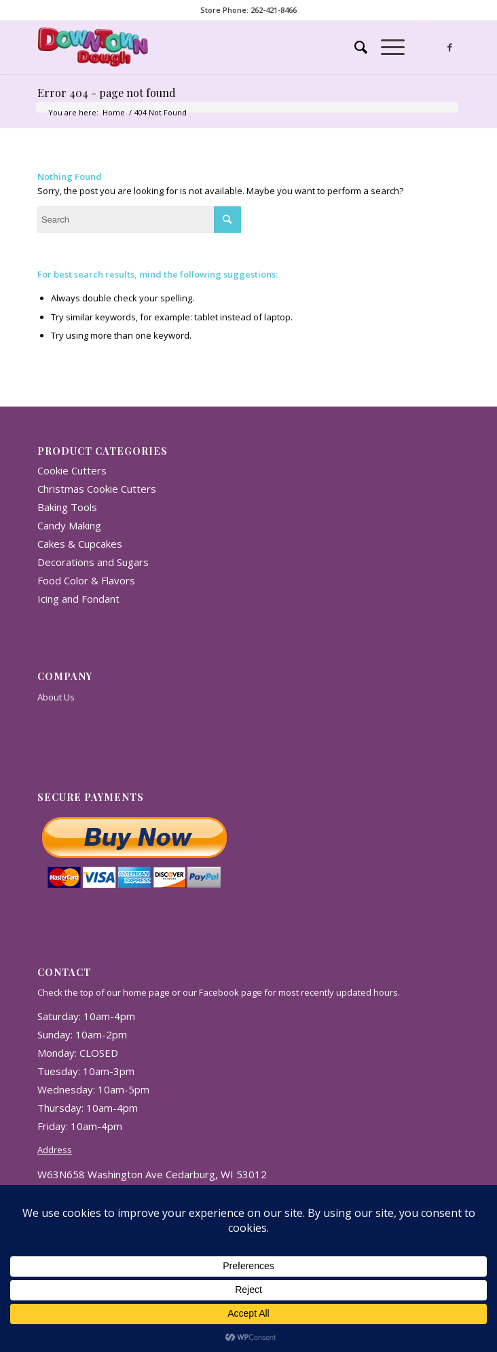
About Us (56, 697)
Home (114, 112)
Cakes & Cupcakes (79, 543)
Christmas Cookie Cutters (96, 488)
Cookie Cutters (72, 470)
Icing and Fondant (78, 598)
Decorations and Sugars (93, 562)
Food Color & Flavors (86, 580)
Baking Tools (67, 507)
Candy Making (69, 525)
